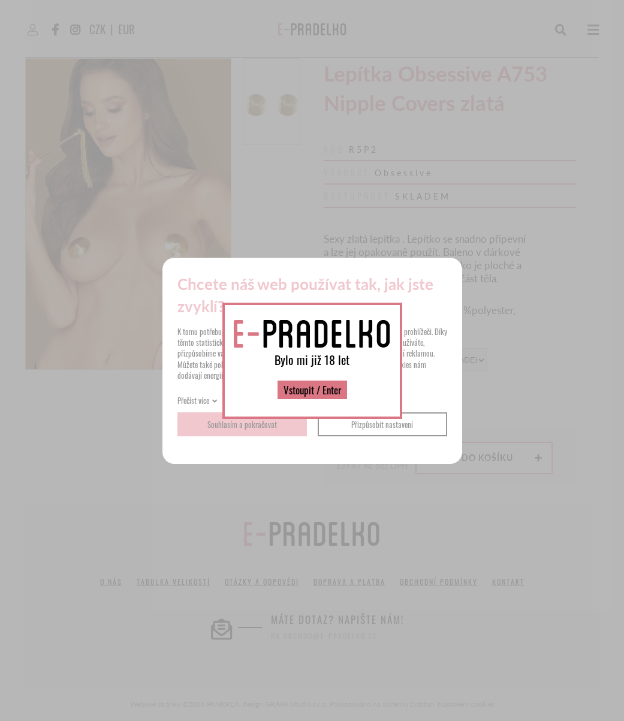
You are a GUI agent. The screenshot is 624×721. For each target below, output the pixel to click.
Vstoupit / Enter (312, 389)
